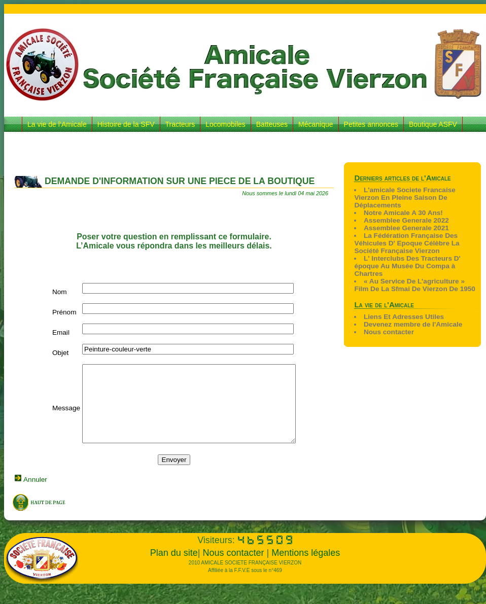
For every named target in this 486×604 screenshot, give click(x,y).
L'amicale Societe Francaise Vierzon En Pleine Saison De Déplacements (404, 197)
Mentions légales (305, 568)
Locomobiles (225, 124)
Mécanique (315, 124)
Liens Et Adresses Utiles (404, 317)
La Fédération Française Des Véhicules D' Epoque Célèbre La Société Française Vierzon (406, 243)
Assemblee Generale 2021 (406, 228)
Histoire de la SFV (126, 124)
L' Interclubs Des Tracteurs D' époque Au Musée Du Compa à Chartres (407, 266)
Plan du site (174, 568)
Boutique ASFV (433, 124)
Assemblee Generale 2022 (406, 220)
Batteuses (272, 124)
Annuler (34, 495)
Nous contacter (389, 332)
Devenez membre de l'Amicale (413, 324)
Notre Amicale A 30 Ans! (403, 213)
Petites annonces (371, 124)
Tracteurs (180, 124)
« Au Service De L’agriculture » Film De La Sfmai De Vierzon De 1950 (414, 285)
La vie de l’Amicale (57, 124)
